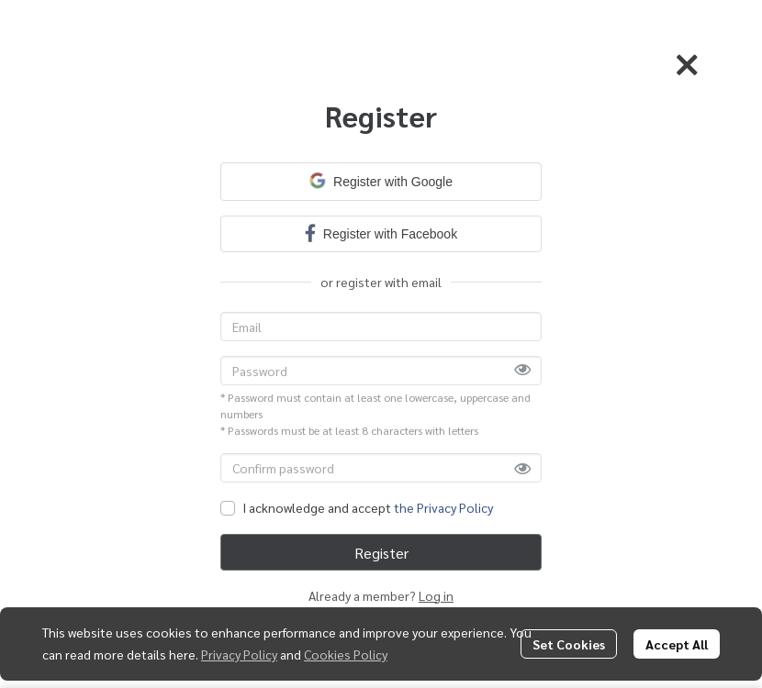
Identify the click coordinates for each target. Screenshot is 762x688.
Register (381, 552)
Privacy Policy (239, 654)
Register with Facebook (381, 232)
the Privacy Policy (443, 507)
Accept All (676, 644)
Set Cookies (568, 644)
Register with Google (381, 180)
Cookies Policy (345, 654)
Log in (436, 595)
